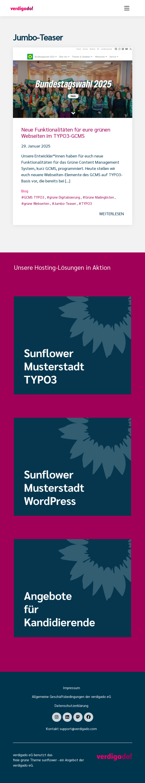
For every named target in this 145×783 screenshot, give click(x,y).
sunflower (49, 760)
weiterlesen (111, 213)
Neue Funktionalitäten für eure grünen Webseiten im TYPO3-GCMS (65, 132)
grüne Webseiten (36, 203)
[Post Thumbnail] (72, 82)
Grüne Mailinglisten (99, 197)
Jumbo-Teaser (65, 203)
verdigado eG (23, 765)
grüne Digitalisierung (64, 197)
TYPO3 (86, 203)
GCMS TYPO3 (34, 197)
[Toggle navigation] (126, 8)
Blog (24, 191)
